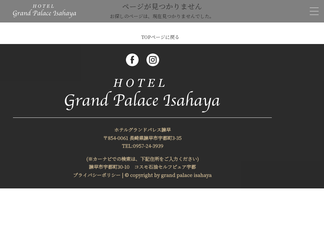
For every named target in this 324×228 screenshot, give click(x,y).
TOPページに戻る (160, 37)
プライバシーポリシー (97, 175)
